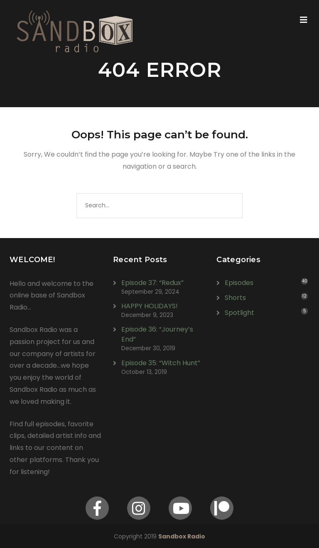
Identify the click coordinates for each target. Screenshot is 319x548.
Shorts (235, 297)
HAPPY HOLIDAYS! (149, 306)
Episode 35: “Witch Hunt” (160, 363)
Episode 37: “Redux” (152, 283)
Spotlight (239, 312)
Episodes (239, 283)
